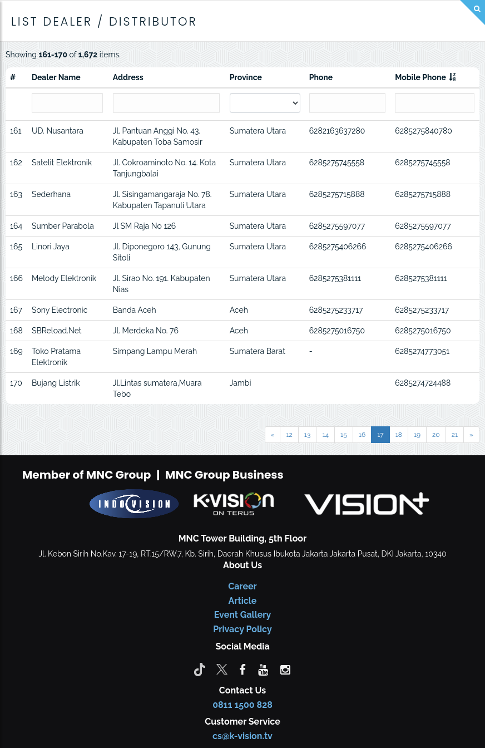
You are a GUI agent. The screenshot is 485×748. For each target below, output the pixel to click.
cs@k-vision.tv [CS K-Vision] (242, 736)
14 (325, 435)
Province (246, 77)
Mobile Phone (420, 77)
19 (417, 435)
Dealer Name (56, 77)
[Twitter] (222, 669)
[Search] (472, 12)
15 (343, 435)
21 (455, 435)
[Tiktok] (200, 669)
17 (380, 435)
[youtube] (263, 669)
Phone (321, 77)
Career (242, 586)
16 (362, 435)
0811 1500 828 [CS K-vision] (242, 705)
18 (398, 435)
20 (436, 435)
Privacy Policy (242, 629)
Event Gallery (242, 614)
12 (289, 435)
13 (307, 435)
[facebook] (242, 669)
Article (243, 601)
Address (128, 77)
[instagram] (285, 669)
